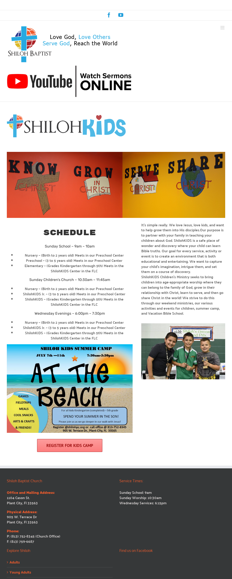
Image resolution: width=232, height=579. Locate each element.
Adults (15, 562)
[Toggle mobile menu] (222, 27)
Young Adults (20, 572)
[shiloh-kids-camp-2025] (70, 346)
